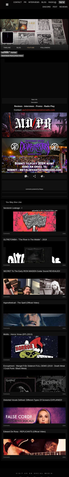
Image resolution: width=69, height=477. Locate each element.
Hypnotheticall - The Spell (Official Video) (21, 303)
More (7, 52)
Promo (39, 106)
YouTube (13, 52)
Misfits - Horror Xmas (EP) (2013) (17, 334)
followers (45, 47)
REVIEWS (63, 7)
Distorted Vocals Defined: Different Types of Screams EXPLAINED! (32, 400)
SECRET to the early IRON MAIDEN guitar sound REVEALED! (31, 271)
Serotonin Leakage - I (12, 208)
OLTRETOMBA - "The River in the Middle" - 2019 (25, 239)
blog (19, 47)
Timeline (7, 47)
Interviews (29, 106)
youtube (30, 47)
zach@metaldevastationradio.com (38, 110)
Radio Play (49, 106)
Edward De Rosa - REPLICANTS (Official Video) (24, 432)
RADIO (51, 2)
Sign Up (61, 2)
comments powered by (34, 189)
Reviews (18, 106)
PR (25, 2)
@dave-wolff (20, 39)
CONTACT (17, 2)
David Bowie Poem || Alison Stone (12, 56)
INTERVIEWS (33, 2)
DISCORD (47, 7)
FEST (55, 7)
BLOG (44, 2)
